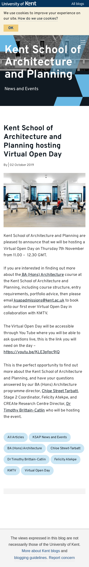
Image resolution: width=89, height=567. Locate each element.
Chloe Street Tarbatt (60, 391)
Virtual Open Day (37, 471)
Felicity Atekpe (65, 460)
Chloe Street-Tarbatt (65, 448)
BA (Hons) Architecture (42, 274)
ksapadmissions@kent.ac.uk (38, 300)
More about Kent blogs (41, 551)
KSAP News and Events (50, 437)
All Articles (15, 437)
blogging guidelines (30, 558)
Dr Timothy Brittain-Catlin (26, 460)
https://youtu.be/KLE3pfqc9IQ (32, 352)
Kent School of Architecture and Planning (43, 62)
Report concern (62, 558)
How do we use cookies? (38, 18)
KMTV (11, 471)
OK (11, 28)
